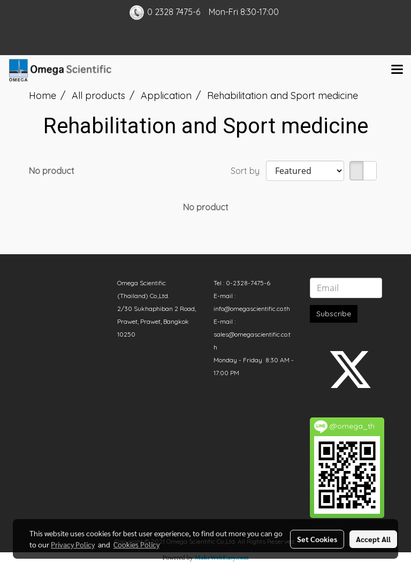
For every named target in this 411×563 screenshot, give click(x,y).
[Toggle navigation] (397, 70)
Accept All (373, 539)
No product (51, 170)
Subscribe (333, 313)
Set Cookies (317, 539)
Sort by (248, 170)
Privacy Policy (73, 544)
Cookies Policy (136, 544)
